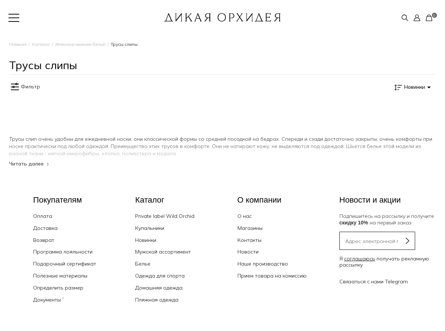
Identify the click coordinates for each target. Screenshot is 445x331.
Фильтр (24, 87)
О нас (244, 216)
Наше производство (262, 263)
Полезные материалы (60, 275)
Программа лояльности (62, 251)
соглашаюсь (359, 258)
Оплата (42, 216)
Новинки (145, 240)
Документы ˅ (48, 299)
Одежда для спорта (160, 275)
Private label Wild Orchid (164, 216)
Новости (248, 251)
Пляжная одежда (156, 299)
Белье (142, 263)
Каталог (41, 44)
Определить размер (58, 287)
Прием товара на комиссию (272, 275)
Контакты (249, 240)
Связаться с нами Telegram (373, 281)
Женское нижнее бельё (80, 44)
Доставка (45, 228)
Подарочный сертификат (64, 263)
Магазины (250, 228)
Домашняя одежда (158, 287)
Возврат (43, 240)
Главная (18, 44)
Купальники (149, 228)
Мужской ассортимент (163, 251)
